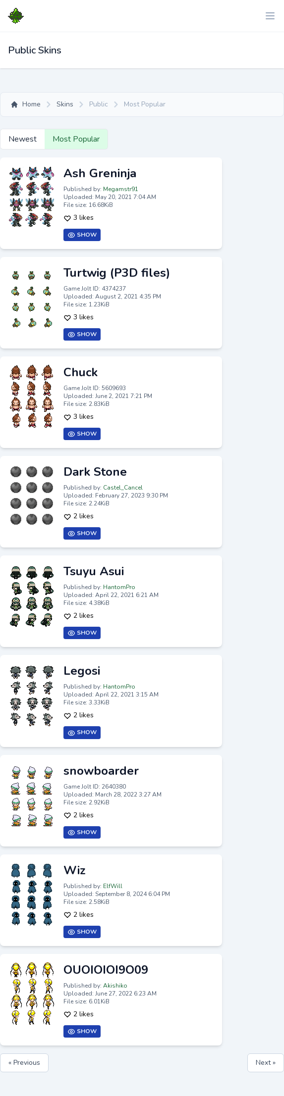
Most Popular (76, 139)
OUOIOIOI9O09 (105, 970)
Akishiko (115, 986)
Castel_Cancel (123, 488)
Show (82, 235)
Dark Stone (95, 472)
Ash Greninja (99, 173)
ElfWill (112, 886)
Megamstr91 (120, 189)
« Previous (24, 1062)
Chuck (80, 372)
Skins (65, 104)
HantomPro (119, 587)
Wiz (74, 870)
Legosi (81, 671)
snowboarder (101, 771)
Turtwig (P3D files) (116, 273)
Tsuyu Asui (93, 571)
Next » (266, 1062)
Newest (22, 139)
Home (25, 104)
